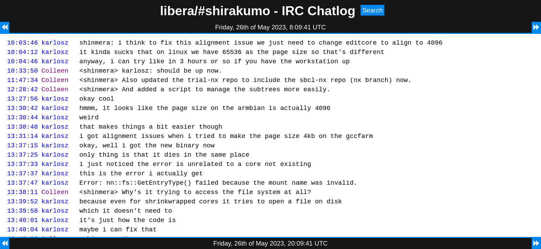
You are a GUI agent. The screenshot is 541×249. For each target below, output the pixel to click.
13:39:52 (22, 219)
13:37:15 (22, 157)
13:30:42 (22, 116)
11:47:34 (22, 85)
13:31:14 (22, 147)
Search (372, 10)
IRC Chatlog (318, 10)
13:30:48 (22, 136)
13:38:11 (22, 209)
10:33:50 (22, 74)
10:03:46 (22, 43)
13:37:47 (22, 199)
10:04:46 (22, 64)
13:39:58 (22, 230)
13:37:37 (22, 188)
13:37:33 (22, 178)
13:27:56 (22, 105)
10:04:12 (22, 53)
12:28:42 (22, 95)
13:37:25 (22, 168)
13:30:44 (22, 126)
